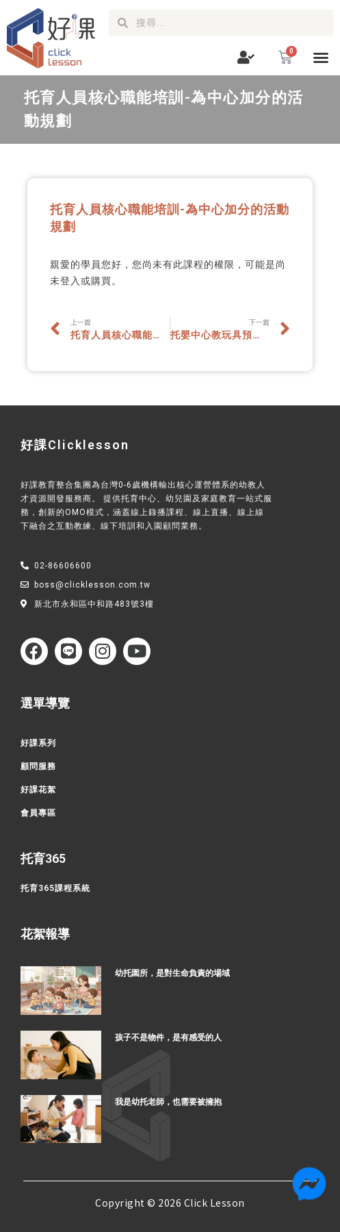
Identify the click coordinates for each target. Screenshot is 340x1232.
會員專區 (38, 813)
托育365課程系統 (55, 888)
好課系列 (38, 743)
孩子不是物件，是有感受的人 (168, 1037)
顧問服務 (38, 766)
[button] (321, 57)
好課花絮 (38, 789)
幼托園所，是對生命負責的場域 (172, 973)
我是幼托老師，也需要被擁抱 (168, 1102)
